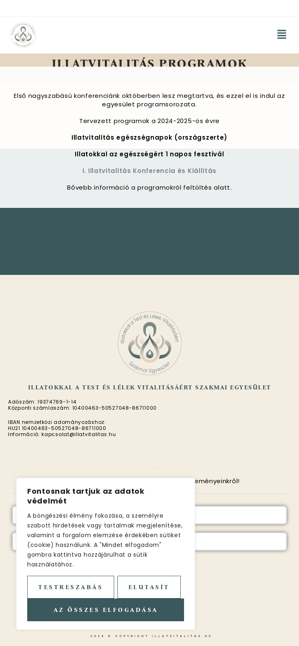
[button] (282, 35)
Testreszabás (70, 587)
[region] (105, 554)
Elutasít (149, 587)
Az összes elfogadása (106, 610)
